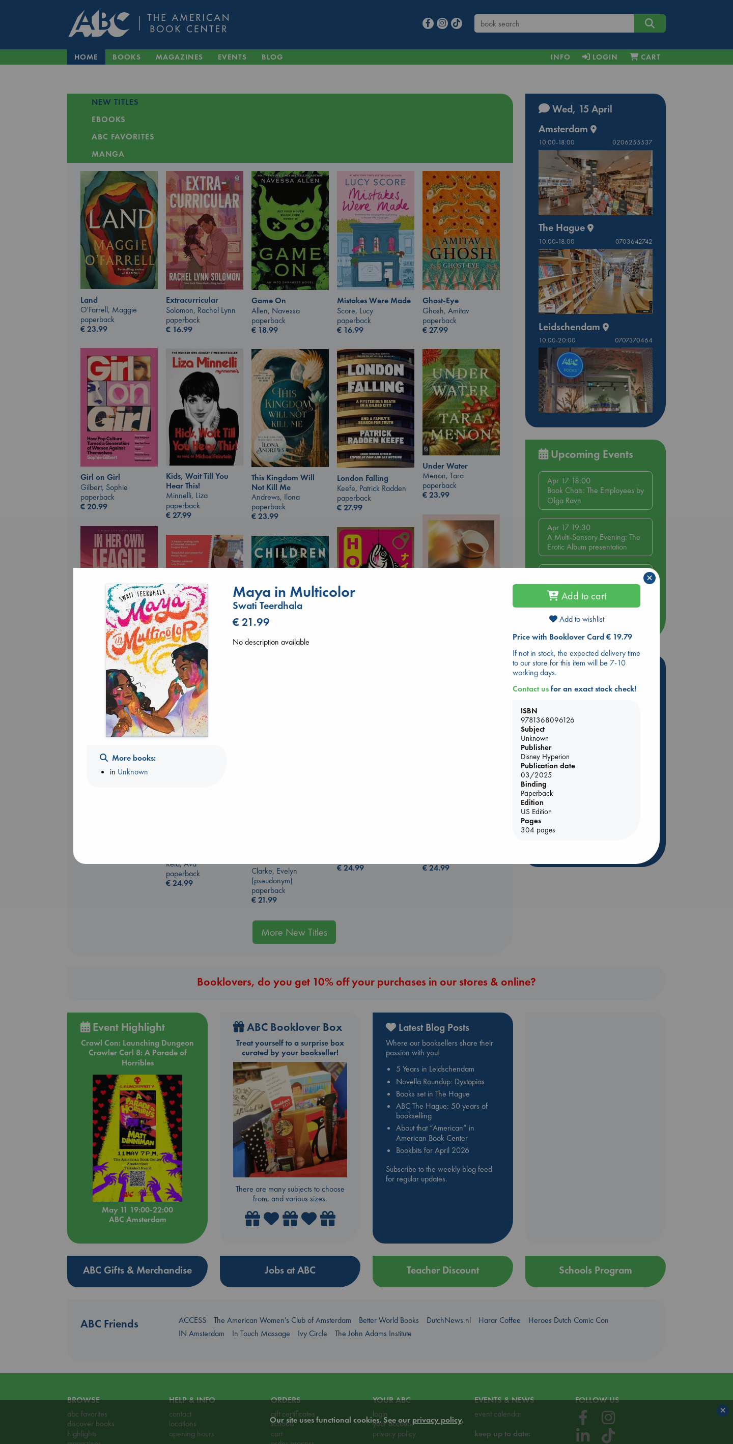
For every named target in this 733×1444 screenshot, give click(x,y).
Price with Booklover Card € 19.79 (572, 636)
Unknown (133, 771)
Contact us (531, 688)
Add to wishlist (576, 619)
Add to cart (576, 595)
